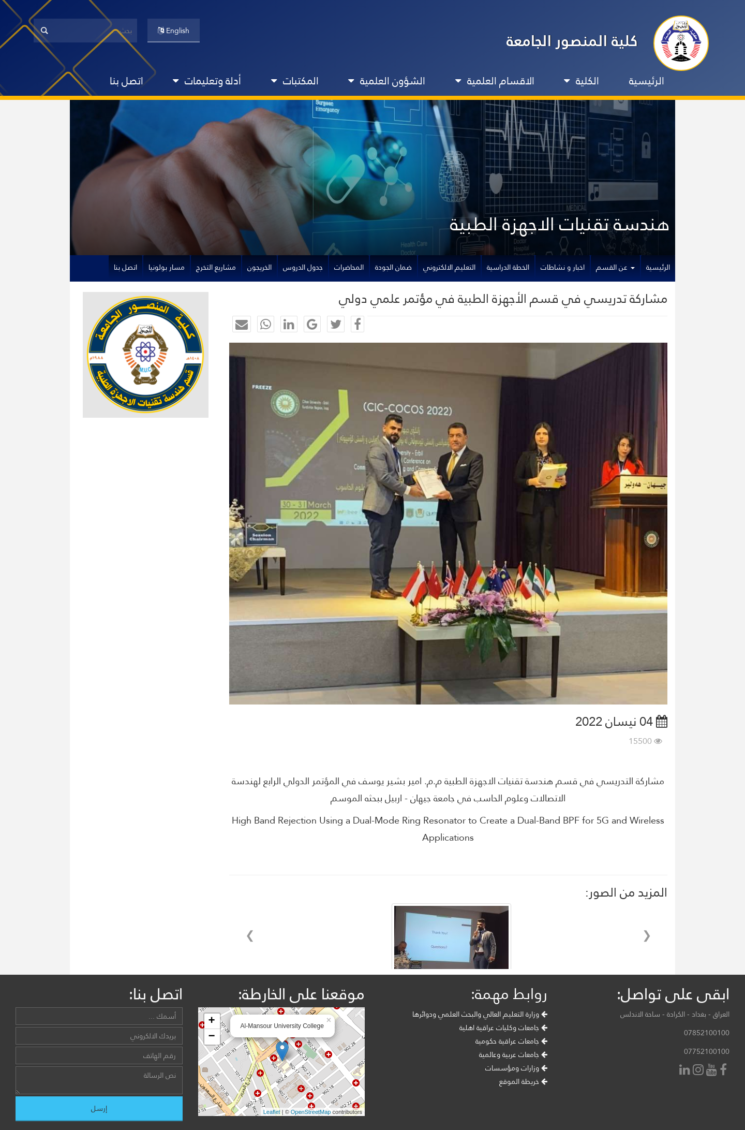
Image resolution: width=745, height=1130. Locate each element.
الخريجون (259, 267)
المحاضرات (349, 267)
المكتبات (295, 81)
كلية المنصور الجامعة (572, 40)
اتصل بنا (126, 81)
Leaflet (271, 1112)
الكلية (581, 81)
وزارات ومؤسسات (516, 1068)
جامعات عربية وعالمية (513, 1054)
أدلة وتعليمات (207, 81)
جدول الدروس (303, 267)
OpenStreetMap (311, 1112)
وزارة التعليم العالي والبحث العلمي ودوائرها (479, 1014)
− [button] (211, 1037)
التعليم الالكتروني (449, 267)
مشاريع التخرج (216, 267)
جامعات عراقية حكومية (511, 1041)
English (173, 30)
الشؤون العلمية (386, 81)
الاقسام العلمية (494, 81)
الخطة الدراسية (508, 267)
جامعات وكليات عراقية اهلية (503, 1027)
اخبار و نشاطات (563, 267)
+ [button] (211, 1021)
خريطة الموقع (523, 1081)
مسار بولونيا (166, 267)
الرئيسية (646, 81)
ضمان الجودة (393, 267)
